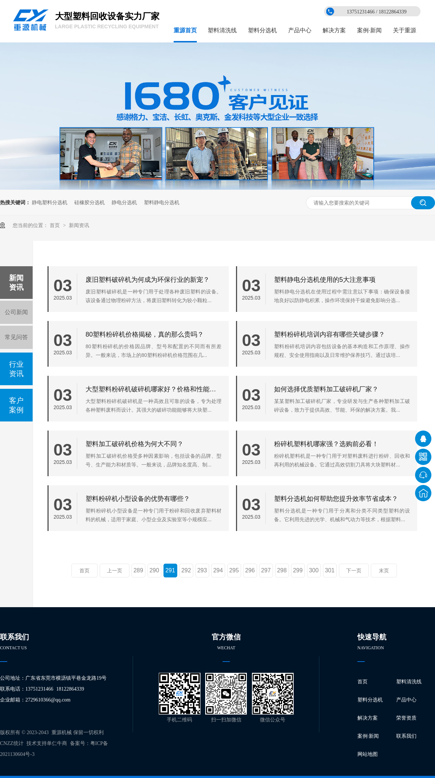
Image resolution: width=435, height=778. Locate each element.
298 (282, 570)
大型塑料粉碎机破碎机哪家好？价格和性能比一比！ (153, 389)
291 (170, 570)
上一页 (114, 570)
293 (202, 570)
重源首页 (185, 30)
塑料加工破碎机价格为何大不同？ (134, 444)
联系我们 (406, 736)
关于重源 (404, 30)
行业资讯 (16, 369)
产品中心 (299, 30)
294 (218, 570)
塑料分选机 (262, 30)
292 (186, 570)
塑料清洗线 (222, 30)
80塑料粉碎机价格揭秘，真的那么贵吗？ (145, 334)
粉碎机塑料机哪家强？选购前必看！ (326, 444)
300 (314, 570)
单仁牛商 (57, 743)
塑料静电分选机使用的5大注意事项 (325, 279)
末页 (384, 570)
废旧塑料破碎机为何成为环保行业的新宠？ (148, 279)
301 (330, 570)
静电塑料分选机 (49, 202)
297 (266, 570)
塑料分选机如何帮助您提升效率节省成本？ (336, 498)
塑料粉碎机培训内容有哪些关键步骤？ (329, 334)
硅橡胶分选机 (89, 202)
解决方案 (334, 30)
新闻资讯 (79, 225)
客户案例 (16, 405)
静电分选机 (124, 202)
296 (250, 570)
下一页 (353, 570)
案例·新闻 (369, 30)
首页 (55, 225)
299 (298, 570)
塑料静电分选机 (161, 202)
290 (154, 570)
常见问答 (16, 337)
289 (138, 570)
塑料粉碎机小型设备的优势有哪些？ (138, 498)
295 (234, 570)
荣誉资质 (406, 718)
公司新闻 (16, 312)
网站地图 (367, 754)
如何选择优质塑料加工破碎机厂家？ (326, 389)
